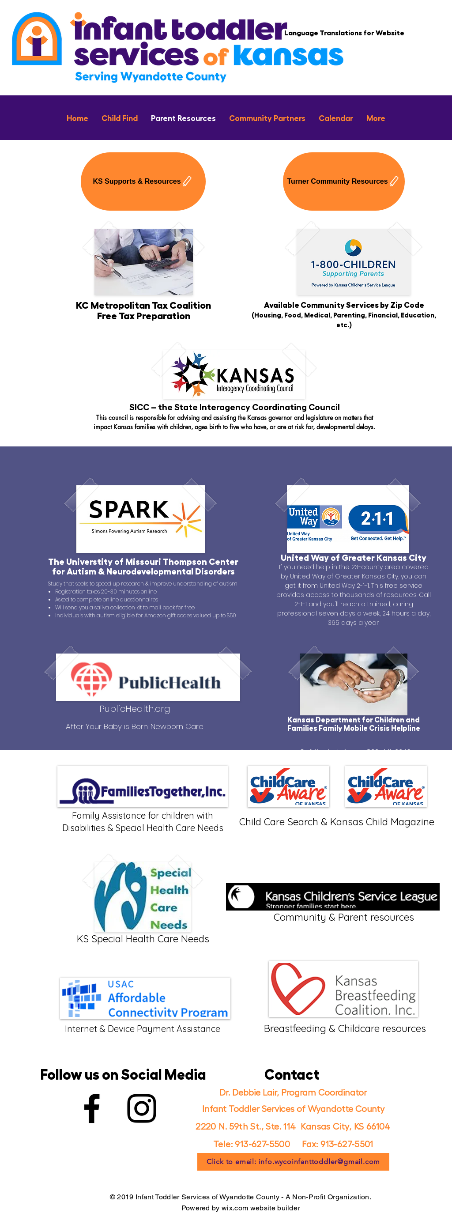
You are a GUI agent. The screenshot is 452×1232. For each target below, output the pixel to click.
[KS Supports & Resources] (143, 181)
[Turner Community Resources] (344, 181)
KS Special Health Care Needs (143, 939)
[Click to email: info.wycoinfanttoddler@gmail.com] (293, 1162)
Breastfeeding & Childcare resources (343, 1028)
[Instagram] (141, 1108)
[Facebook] (91, 1108)
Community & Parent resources (344, 917)
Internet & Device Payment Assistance (142, 1028)
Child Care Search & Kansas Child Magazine (336, 822)
